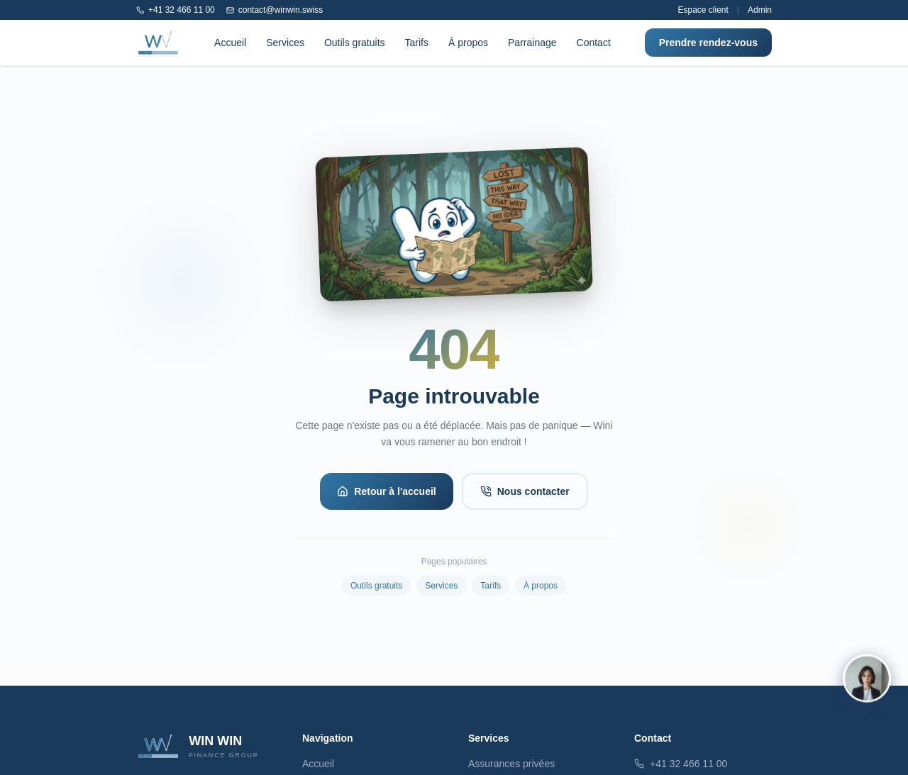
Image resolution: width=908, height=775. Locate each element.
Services (285, 42)
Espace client (702, 10)
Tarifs (416, 42)
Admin (760, 10)
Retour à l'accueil (386, 491)
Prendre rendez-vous (708, 42)
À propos (468, 42)
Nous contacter (525, 491)
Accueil (230, 42)
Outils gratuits (354, 42)
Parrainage (532, 42)
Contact (594, 42)
